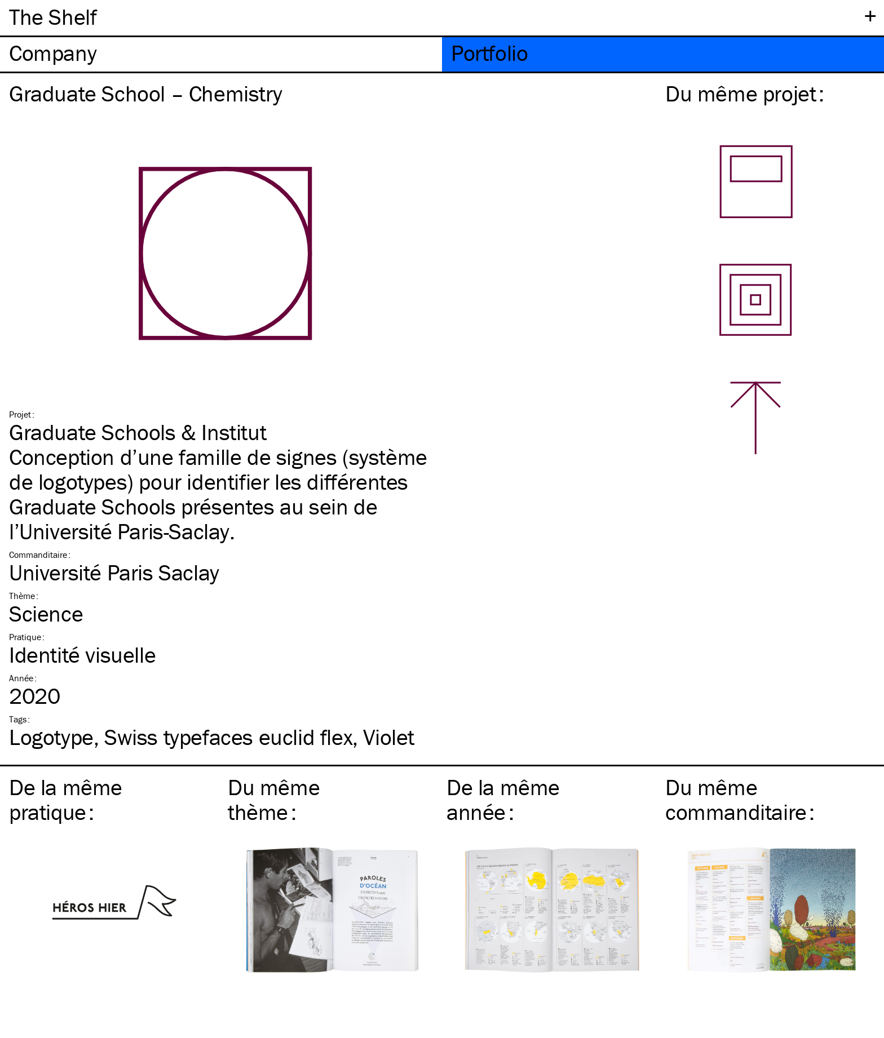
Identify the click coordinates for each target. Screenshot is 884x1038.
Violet (388, 737)
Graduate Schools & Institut (137, 432)
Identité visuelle (82, 654)
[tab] (221, 54)
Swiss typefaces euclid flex (228, 737)
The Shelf (52, 16)
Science (46, 613)
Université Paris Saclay (114, 572)
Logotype (51, 737)
